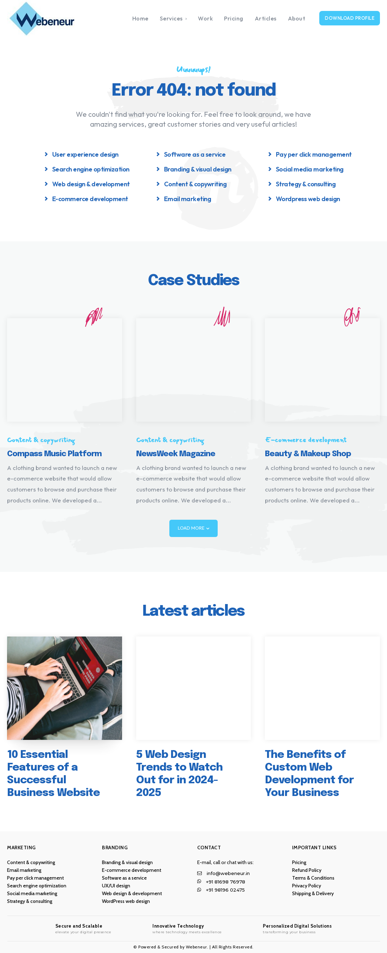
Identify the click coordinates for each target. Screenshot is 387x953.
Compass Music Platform (54, 454)
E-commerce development (305, 440)
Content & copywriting (41, 440)
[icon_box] (81, 154)
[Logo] (53, 18)
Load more (193, 528)
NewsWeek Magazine (175, 454)
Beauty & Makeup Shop (308, 454)
